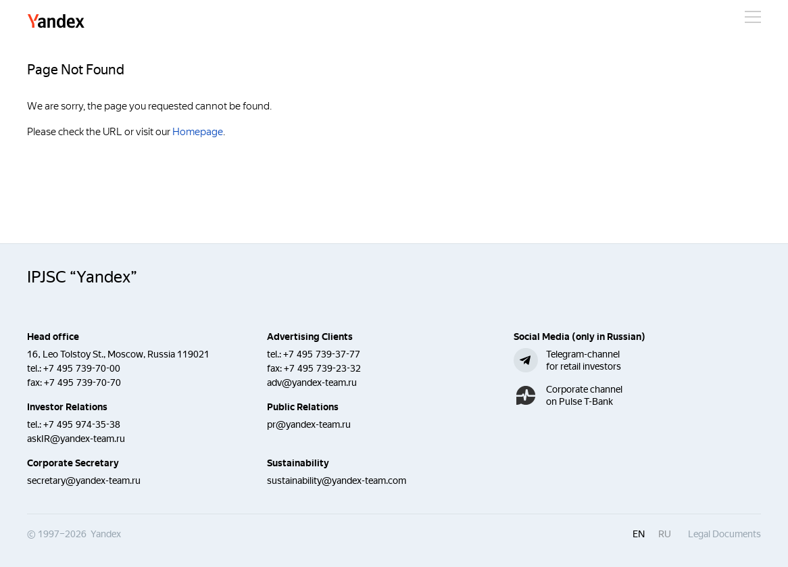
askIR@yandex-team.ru (76, 438)
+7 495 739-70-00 (81, 368)
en (639, 533)
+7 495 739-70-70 (82, 382)
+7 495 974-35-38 (81, 424)
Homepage (197, 132)
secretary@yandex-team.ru (84, 480)
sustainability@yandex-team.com (336, 480)
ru (664, 533)
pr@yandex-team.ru (309, 424)
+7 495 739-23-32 (322, 368)
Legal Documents (724, 533)
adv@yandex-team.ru (312, 382)
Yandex (56, 22)
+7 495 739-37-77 (321, 354)
